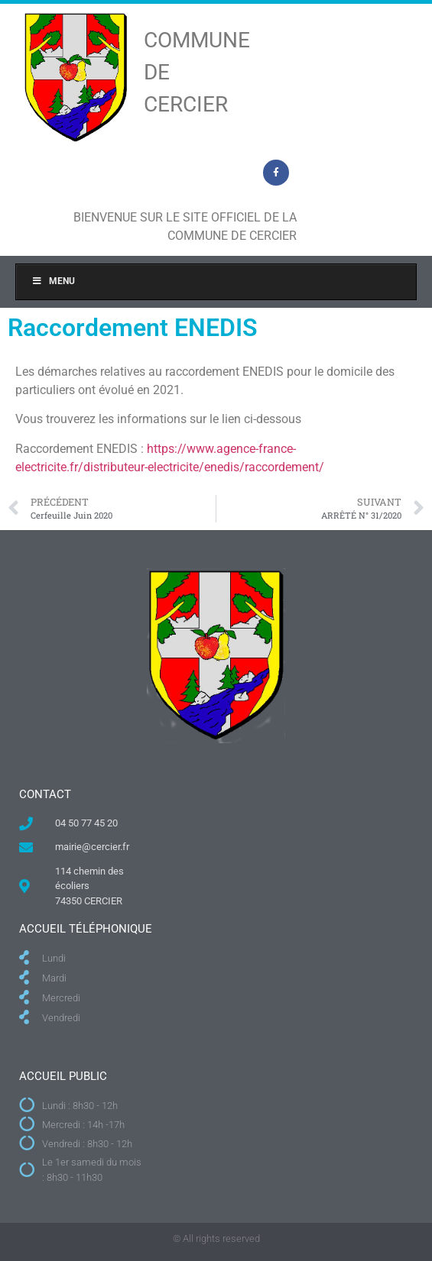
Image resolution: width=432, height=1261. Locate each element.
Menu (53, 281)
